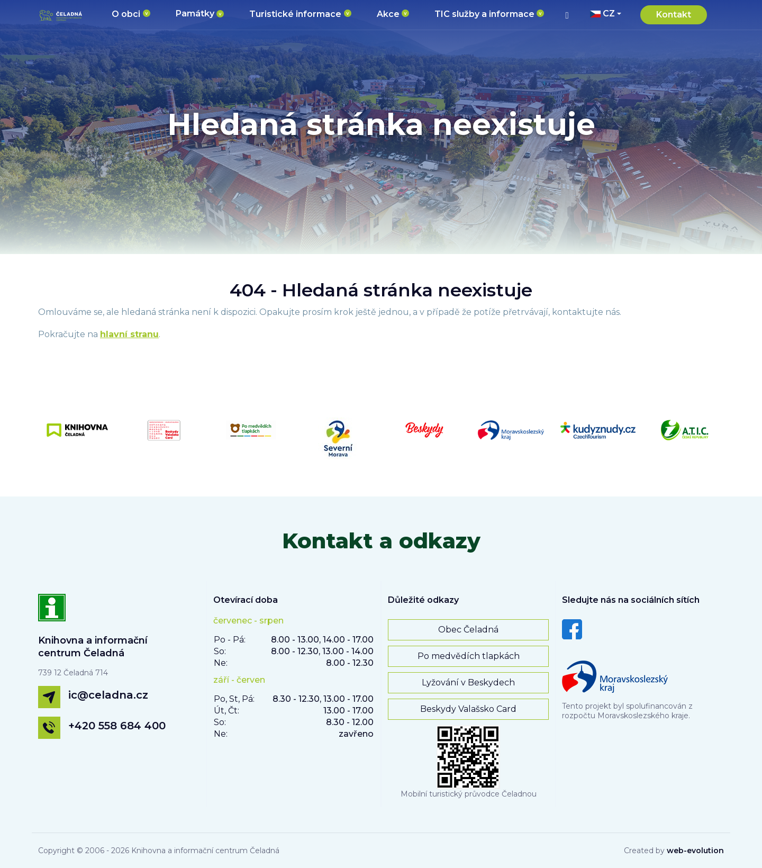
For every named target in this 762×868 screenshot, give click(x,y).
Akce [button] (388, 14)
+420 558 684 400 (117, 725)
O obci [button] (126, 14)
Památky (195, 13)
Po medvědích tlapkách (469, 656)
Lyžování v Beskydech (468, 682)
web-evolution (695, 850)
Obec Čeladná (468, 630)
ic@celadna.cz (108, 695)
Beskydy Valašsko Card (468, 709)
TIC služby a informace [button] (484, 14)
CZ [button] (602, 13)
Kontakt (673, 15)
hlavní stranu (129, 334)
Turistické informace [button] (295, 14)
